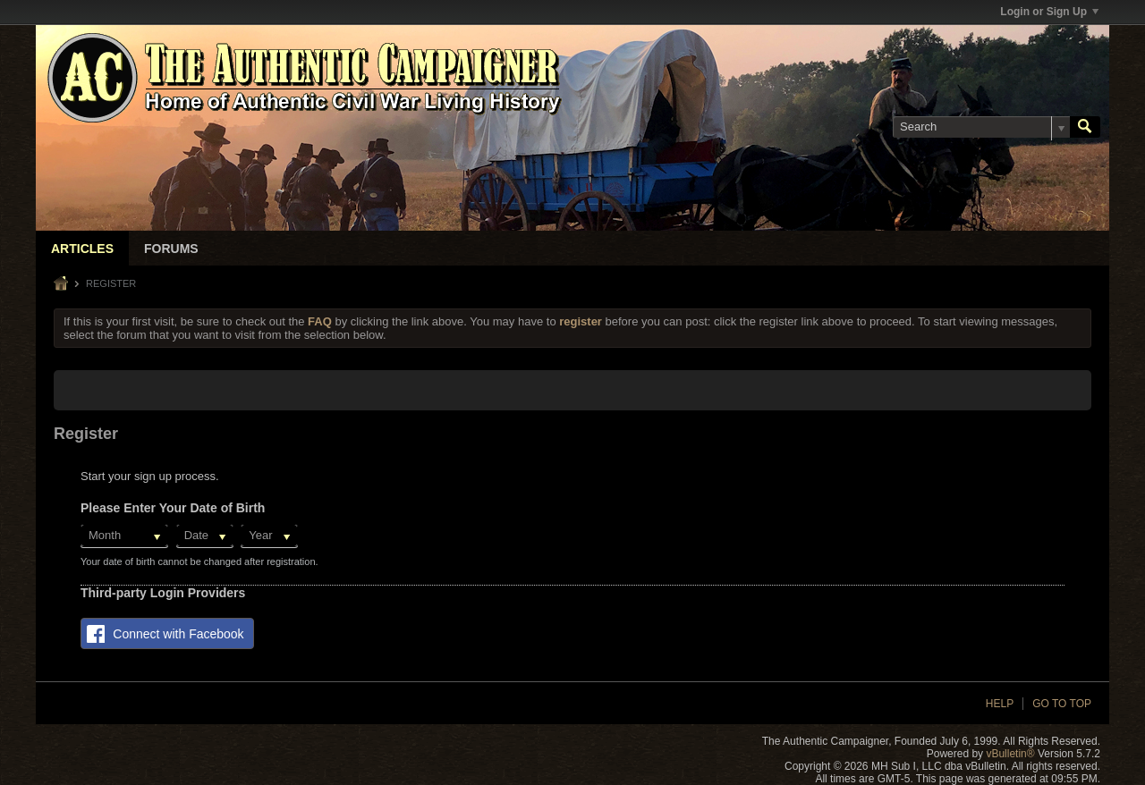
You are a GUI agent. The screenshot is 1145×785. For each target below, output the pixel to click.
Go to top (1061, 703)
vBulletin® (1010, 753)
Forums (171, 248)
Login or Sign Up (1049, 11)
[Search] (981, 127)
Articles (82, 248)
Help (1000, 703)
